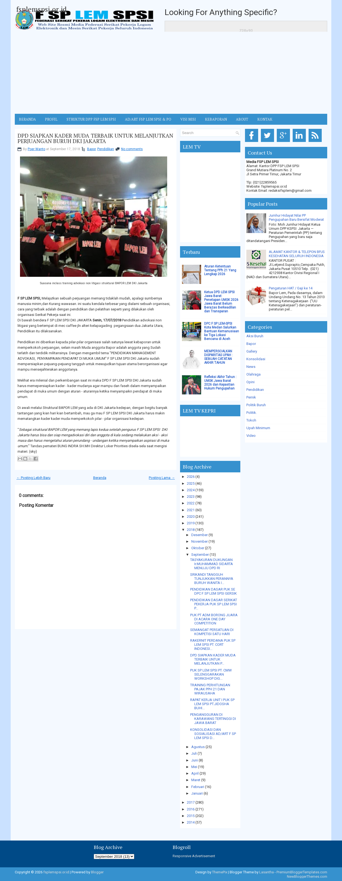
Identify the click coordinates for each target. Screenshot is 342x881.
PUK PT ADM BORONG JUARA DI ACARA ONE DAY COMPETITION (214, 619)
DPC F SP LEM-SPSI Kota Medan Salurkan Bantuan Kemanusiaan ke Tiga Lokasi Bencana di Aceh (221, 331)
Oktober (197, 548)
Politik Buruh (256, 405)
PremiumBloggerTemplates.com (302, 872)
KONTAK (264, 119)
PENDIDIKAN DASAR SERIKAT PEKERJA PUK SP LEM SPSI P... (213, 604)
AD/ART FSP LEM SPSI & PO (148, 119)
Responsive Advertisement (194, 856)
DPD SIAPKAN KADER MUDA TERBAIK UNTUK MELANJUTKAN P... (213, 659)
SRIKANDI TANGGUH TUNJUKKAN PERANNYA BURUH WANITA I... (211, 578)
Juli (194, 753)
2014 (191, 822)
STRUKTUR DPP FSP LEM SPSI (91, 119)
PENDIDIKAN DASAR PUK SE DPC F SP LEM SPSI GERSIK (213, 591)
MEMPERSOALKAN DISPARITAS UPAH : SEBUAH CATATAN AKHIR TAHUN (218, 357)
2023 (191, 497)
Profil (51, 119)
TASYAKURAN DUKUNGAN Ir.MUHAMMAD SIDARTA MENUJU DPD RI (211, 564)
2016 (191, 809)
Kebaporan (216, 119)
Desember (199, 535)
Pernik (251, 397)
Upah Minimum (258, 428)
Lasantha (266, 872)
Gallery (251, 351)
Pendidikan (105, 149)
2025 (191, 483)
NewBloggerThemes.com (307, 876)
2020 (191, 516)
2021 (191, 510)
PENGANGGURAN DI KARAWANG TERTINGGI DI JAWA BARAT (213, 719)
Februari (197, 787)
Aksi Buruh (254, 336)
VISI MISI (188, 119)
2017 (191, 802)
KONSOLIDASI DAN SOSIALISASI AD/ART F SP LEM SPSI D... (213, 734)
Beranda (99, 478)
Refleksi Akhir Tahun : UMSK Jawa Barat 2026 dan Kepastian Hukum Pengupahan (220, 382)
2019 (191, 523)
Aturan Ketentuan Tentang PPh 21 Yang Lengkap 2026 (220, 270)
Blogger (97, 872)
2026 (191, 477)
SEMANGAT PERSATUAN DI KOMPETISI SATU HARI (211, 632)
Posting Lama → (162, 478)
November (199, 541)
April (195, 773)
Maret (195, 780)
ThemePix (219, 872)
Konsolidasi (255, 359)
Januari (197, 793)
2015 (191, 816)
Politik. (251, 413)
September (200, 555)
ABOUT (242, 119)
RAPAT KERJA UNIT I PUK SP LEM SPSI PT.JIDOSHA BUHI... (212, 704)
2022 (191, 503)
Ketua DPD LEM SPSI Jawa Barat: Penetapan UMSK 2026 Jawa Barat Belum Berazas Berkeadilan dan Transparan (221, 301)
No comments (132, 149)
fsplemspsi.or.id (41, 9)
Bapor (91, 149)
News (250, 367)
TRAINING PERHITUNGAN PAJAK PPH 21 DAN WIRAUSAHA (210, 689)
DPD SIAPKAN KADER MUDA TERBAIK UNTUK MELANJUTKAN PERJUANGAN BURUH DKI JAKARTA (95, 138)
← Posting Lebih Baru (33, 478)
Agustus (198, 747)
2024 (191, 490)
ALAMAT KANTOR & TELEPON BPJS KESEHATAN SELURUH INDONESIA (297, 254)
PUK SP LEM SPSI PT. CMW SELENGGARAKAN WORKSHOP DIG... (211, 674)
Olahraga (253, 374)
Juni (194, 760)
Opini (250, 382)
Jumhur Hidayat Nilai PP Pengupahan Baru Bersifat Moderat (296, 217)
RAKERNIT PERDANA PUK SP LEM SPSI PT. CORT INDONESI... (212, 644)
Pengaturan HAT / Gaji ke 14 (290, 288)
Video (251, 436)
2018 (191, 530)
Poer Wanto (36, 149)
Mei (194, 767)
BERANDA (27, 119)
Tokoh (251, 420)
